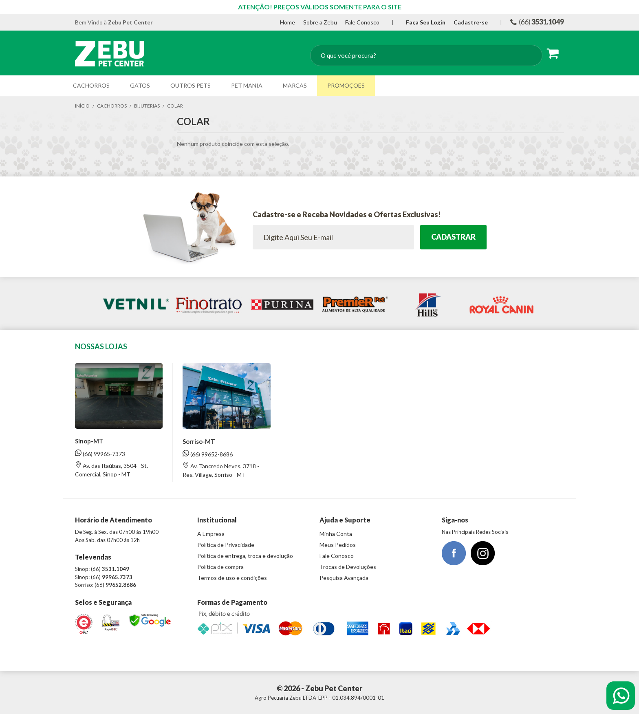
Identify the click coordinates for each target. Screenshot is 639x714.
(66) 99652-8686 (208, 454)
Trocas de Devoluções (348, 566)
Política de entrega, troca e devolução (245, 555)
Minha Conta (336, 533)
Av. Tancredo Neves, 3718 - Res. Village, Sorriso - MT (221, 470)
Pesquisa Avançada (344, 577)
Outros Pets (190, 85)
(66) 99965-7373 (100, 453)
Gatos (140, 85)
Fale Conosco (362, 22)
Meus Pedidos (338, 544)
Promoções (346, 85)
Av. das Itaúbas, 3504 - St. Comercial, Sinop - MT (111, 469)
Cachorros (91, 85)
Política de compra (220, 566)
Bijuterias (147, 106)
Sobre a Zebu (320, 22)
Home (287, 22)
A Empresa (211, 533)
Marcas (295, 85)
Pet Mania (246, 85)
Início (82, 106)
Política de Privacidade (225, 544)
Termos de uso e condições (232, 577)
